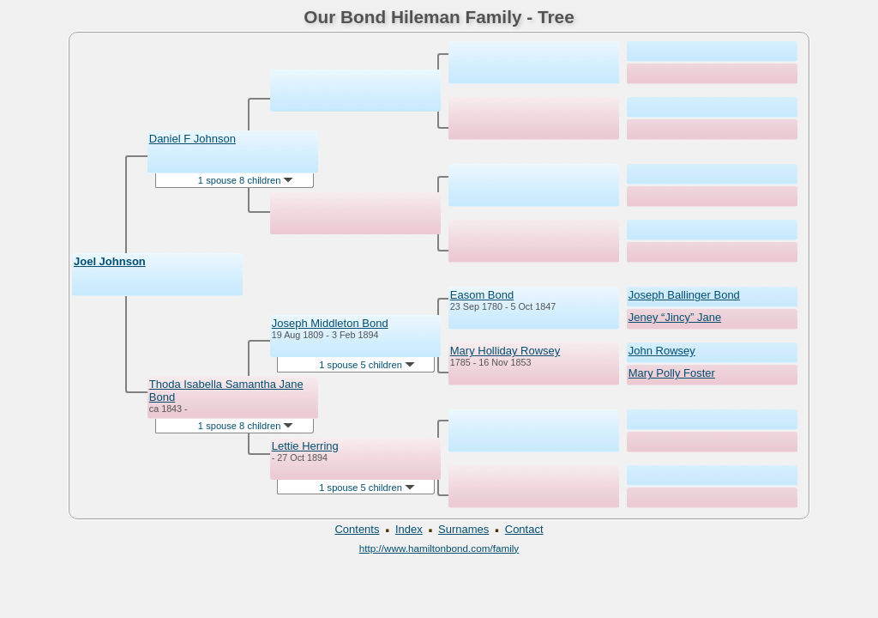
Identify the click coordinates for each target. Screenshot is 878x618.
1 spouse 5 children (367, 365)
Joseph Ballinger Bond (684, 294)
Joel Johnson (110, 261)
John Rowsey (661, 350)
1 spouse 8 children (246, 180)
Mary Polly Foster (671, 373)
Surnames (463, 529)
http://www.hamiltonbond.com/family (439, 548)
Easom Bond (482, 294)
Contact (524, 529)
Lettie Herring (305, 445)
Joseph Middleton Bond (330, 323)
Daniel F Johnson (192, 138)
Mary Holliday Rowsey (505, 350)
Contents (356, 529)
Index (409, 529)
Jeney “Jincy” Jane (674, 317)
